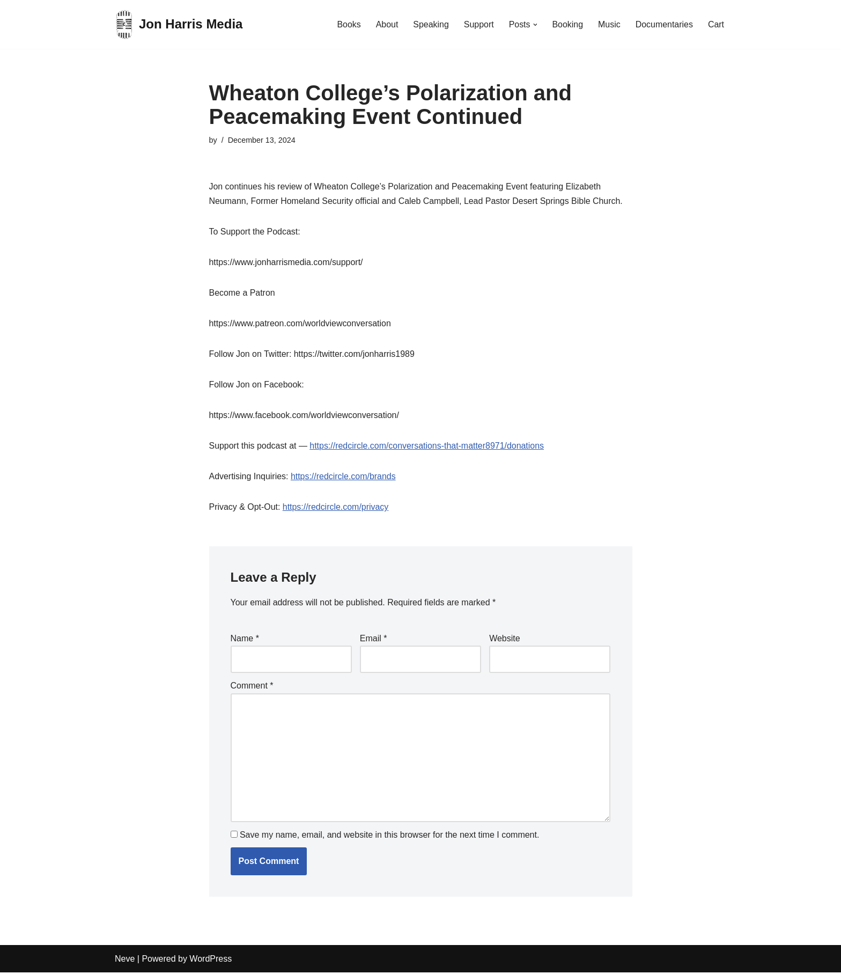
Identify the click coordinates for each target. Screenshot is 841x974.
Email (373, 639)
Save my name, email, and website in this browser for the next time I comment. (389, 836)
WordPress (210, 960)
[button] (535, 25)
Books (347, 24)
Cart (716, 24)
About (386, 24)
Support (478, 24)
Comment (252, 687)
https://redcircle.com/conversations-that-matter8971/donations (427, 446)
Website (504, 639)
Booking (567, 24)
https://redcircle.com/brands (343, 477)
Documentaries (664, 24)
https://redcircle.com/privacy (336, 507)
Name (245, 639)
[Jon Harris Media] (178, 24)
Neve (125, 960)
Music (608, 24)
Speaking (430, 24)
